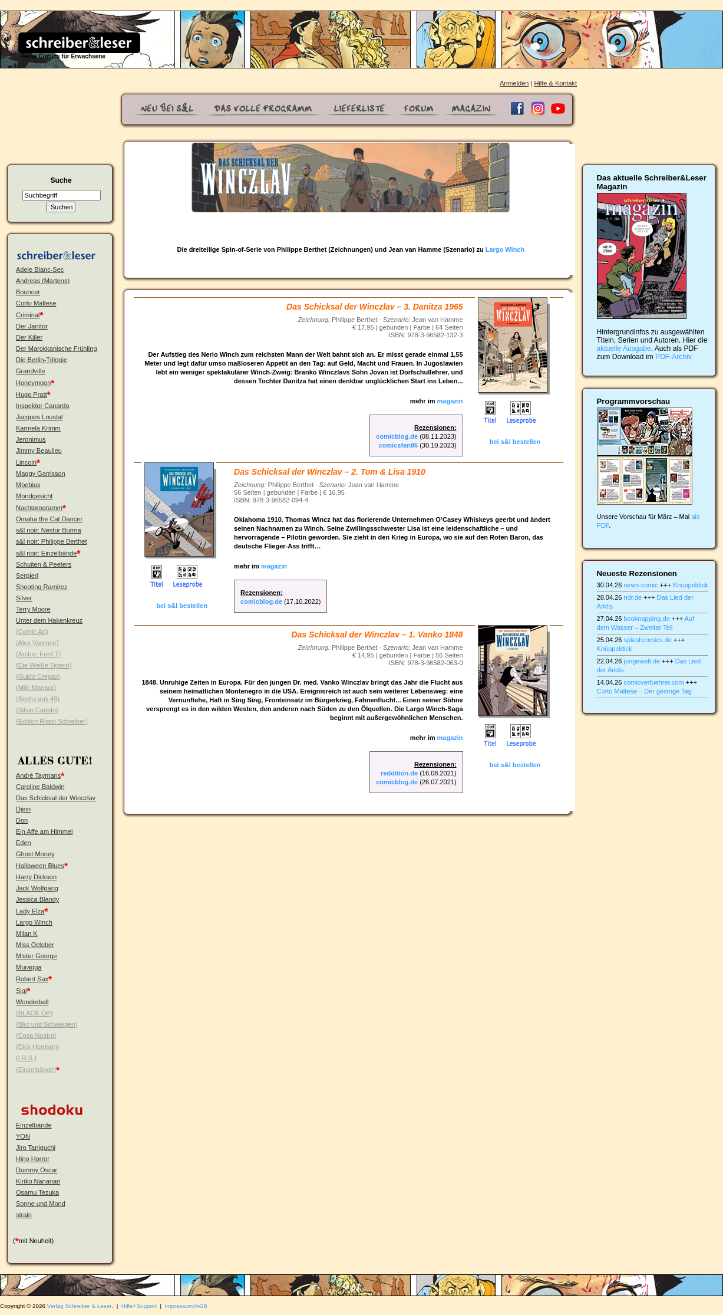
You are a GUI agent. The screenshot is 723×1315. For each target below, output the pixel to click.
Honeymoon (33, 382)
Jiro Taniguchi (35, 1147)
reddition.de (399, 773)
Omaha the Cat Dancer (49, 518)
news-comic (640, 585)
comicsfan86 (398, 445)
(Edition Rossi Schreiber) (52, 721)
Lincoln (26, 462)
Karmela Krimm (38, 428)
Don (22, 820)
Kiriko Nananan (38, 1181)
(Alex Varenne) (37, 642)
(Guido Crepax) (38, 676)
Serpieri (27, 575)
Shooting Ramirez (41, 586)
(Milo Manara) (36, 687)
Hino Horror (32, 1158)
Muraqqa (28, 967)
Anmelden (514, 83)
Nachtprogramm (39, 507)
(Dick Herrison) (37, 1046)
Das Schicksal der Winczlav (55, 797)
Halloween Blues (40, 865)
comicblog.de (397, 436)
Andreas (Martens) (43, 280)
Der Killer (29, 337)
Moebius (28, 484)
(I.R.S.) (26, 1057)
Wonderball (32, 1001)
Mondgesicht (34, 495)
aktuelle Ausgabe (624, 348)
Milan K (27, 933)
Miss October (35, 944)
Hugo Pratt (31, 394)
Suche (60, 180)
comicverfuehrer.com (653, 682)
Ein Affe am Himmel (44, 831)
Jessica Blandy (37, 899)
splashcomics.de (647, 639)
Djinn (23, 809)
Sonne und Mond (40, 1203)
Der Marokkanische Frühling (56, 348)
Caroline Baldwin (40, 786)
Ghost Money (35, 853)
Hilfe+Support (139, 1306)
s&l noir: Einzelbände (46, 553)
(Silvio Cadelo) (37, 710)
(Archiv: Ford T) (38, 654)
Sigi (21, 990)
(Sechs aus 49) (38, 698)
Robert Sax (32, 978)
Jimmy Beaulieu (39, 450)
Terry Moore (33, 609)
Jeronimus (31, 439)
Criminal (27, 314)
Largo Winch (34, 922)
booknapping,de (646, 618)
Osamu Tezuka (37, 1192)
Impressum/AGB (186, 1306)
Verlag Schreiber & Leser (79, 1306)
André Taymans (38, 775)
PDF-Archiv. (674, 357)
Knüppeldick (690, 585)
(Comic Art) (32, 631)
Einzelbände (34, 1125)
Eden (23, 842)
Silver (24, 597)
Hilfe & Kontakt (555, 83)
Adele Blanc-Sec (40, 269)
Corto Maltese (36, 303)
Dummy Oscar (36, 1169)
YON (23, 1136)
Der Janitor (32, 326)
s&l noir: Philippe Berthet (51, 541)
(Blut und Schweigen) (47, 1024)
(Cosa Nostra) (36, 1035)
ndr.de (632, 597)
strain (24, 1214)
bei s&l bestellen (515, 441)
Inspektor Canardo (43, 405)
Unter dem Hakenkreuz (49, 620)
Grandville (30, 370)
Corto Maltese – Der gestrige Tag (644, 691)
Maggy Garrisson (40, 473)
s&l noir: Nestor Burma (48, 530)
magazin (450, 401)
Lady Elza (30, 911)
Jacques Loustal (39, 416)
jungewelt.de (641, 661)
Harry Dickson (36, 876)
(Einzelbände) (36, 1069)
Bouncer (28, 291)
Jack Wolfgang (37, 888)
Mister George (36, 955)
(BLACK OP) (34, 1013)
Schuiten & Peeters (43, 564)
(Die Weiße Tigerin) (44, 665)
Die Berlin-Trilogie (41, 359)
